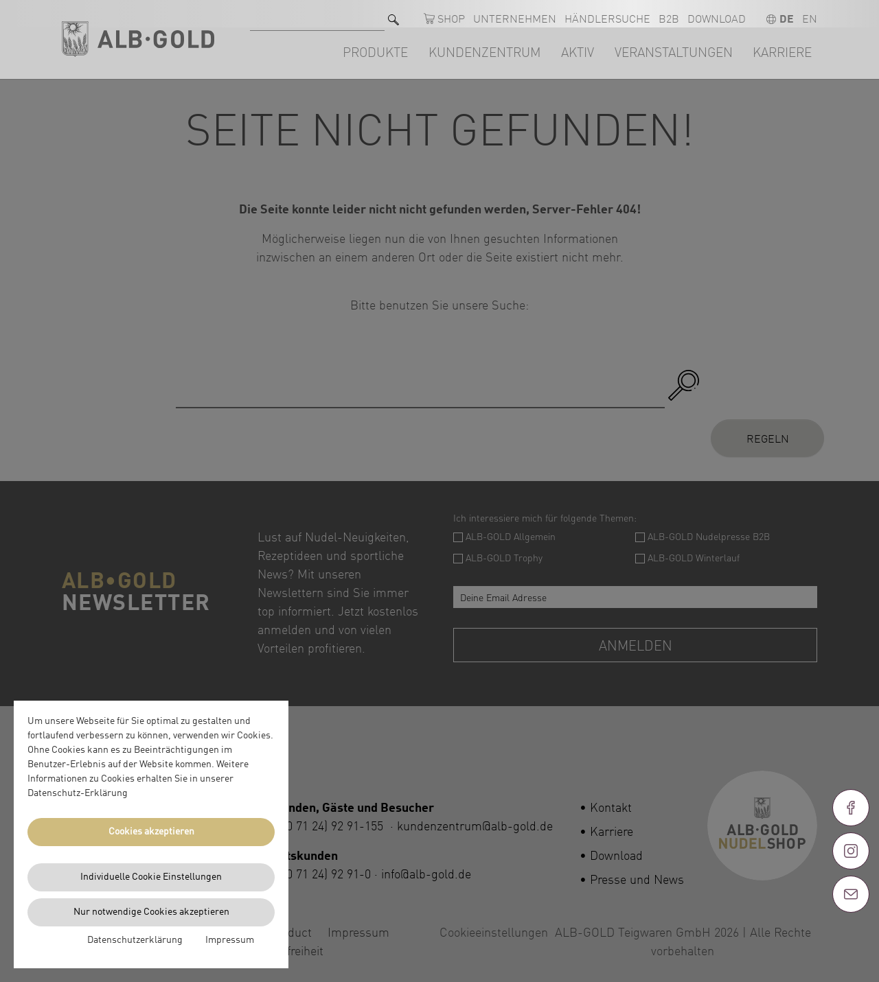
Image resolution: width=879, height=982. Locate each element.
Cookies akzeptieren (151, 832)
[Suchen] (393, 14)
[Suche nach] (317, 14)
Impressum (229, 940)
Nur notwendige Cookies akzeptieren (151, 912)
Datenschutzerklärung (135, 940)
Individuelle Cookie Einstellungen (151, 877)
